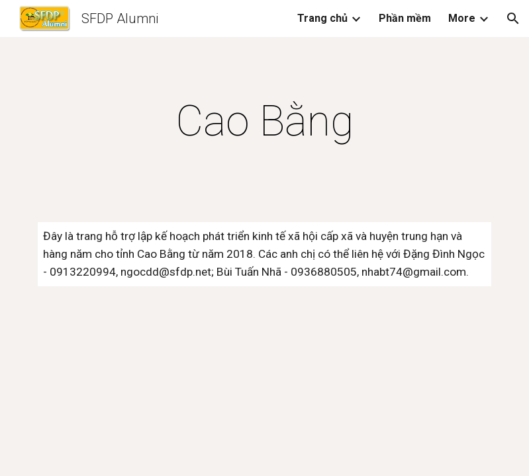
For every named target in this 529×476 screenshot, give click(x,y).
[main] (264, 121)
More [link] (461, 18)
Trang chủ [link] (322, 18)
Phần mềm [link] (405, 18)
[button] (513, 18)
